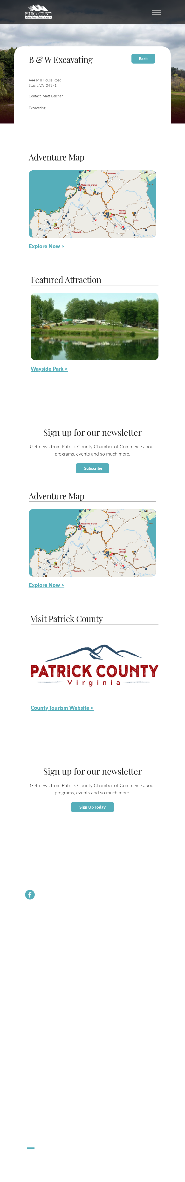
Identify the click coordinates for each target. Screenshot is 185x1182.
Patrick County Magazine (44, 1090)
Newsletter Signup (40, 964)
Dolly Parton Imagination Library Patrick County (60, 969)
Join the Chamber (39, 936)
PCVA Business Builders (43, 958)
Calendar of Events (40, 1056)
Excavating (37, 107)
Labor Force (35, 1007)
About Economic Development (48, 1002)
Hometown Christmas (42, 1117)
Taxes (31, 1013)
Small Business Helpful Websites (49, 1018)
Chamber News (37, 925)
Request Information (41, 1084)
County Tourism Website (44, 1079)
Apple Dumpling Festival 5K (46, 1128)
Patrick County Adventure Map (48, 1062)
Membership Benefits (42, 930)
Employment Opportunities (46, 1024)
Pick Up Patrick (37, 1133)
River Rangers (36, 975)
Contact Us (35, 947)
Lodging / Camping (40, 1068)
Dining (31, 1073)
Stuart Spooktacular (40, 1122)
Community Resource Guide (46, 952)
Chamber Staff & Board (43, 941)
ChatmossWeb (51, 1158)
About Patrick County (42, 1051)
